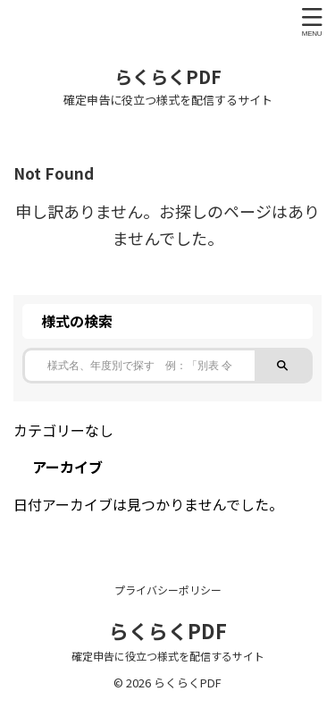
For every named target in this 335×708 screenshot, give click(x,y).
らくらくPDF (168, 76)
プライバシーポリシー (168, 589)
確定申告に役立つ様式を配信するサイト (167, 655)
